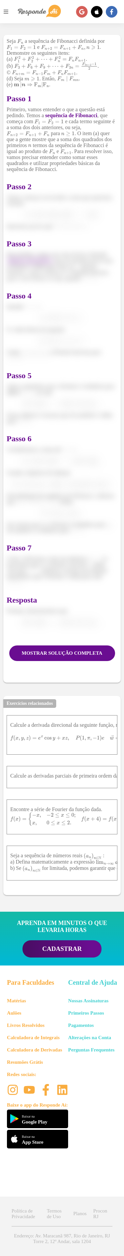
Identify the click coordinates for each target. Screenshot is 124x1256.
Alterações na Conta (89, 1037)
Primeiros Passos (86, 1013)
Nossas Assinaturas (88, 1000)
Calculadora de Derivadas (34, 1049)
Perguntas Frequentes (91, 1049)
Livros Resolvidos (26, 1025)
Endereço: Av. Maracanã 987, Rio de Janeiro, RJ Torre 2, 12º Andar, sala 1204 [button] (62, 1238)
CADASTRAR (62, 948)
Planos (80, 1213)
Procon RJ (100, 1213)
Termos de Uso (54, 1213)
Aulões (14, 1013)
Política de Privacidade (23, 1213)
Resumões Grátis (25, 1062)
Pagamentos (81, 1025)
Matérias (16, 1000)
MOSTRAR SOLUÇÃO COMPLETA (62, 653)
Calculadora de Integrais (33, 1037)
